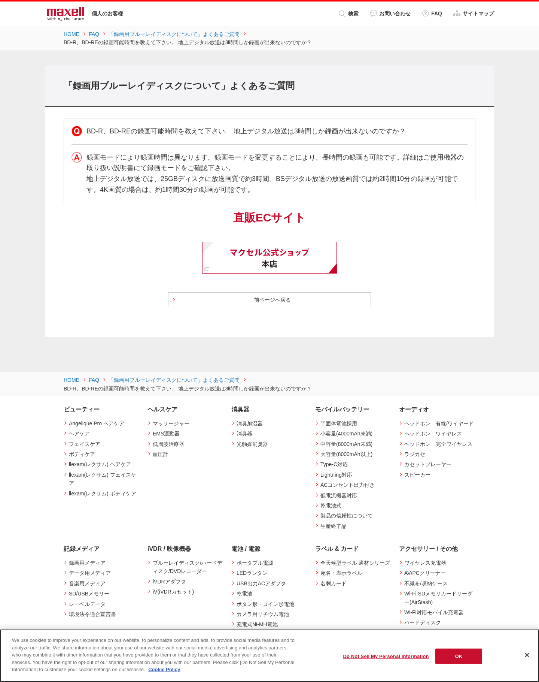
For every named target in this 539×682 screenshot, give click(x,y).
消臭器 (244, 434)
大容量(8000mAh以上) (346, 454)
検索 (349, 13)
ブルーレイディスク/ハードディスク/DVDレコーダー (187, 567)
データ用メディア (90, 573)
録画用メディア (87, 563)
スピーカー (417, 475)
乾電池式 (330, 506)
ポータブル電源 (255, 563)
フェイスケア (84, 444)
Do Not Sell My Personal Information (386, 656)
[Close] (527, 655)
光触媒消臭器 (252, 444)
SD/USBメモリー (89, 594)
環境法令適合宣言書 (92, 614)
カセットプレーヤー (427, 464)
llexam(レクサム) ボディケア (102, 494)
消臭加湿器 (250, 423)
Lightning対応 (336, 475)
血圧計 (160, 454)
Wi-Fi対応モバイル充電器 (434, 612)
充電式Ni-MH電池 (257, 624)
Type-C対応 (334, 464)
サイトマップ (473, 13)
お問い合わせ (390, 13)
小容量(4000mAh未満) (346, 434)
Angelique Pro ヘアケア (96, 423)
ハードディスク (422, 622)
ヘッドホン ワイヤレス (433, 434)
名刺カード (333, 583)
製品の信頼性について (346, 516)
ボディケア (82, 454)
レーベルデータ (87, 604)
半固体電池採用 (338, 423)
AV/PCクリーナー (425, 573)
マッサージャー (171, 423)
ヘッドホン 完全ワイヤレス (438, 444)
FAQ (432, 13)
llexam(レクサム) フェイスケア (102, 479)
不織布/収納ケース (426, 583)
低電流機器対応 (338, 495)
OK (459, 656)
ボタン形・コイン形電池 (265, 604)
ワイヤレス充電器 (425, 563)
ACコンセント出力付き (347, 485)
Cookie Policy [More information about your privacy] (164, 669)
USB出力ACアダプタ (261, 583)
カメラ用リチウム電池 (263, 614)
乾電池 (244, 594)
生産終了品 (333, 526)
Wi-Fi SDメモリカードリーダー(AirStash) (438, 598)
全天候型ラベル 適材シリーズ (355, 563)
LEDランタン (252, 573)
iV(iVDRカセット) (173, 592)
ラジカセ (414, 454)
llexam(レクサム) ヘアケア (100, 464)
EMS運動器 (166, 434)
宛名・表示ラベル (341, 573)
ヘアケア (79, 434)
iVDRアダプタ (169, 582)
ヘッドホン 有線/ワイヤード (439, 423)
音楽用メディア (87, 583)
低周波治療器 (168, 444)
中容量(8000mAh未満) (346, 444)
